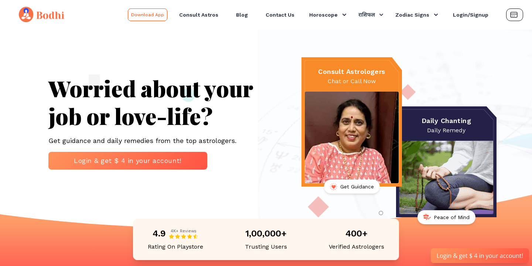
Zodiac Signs (417, 14)
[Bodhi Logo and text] (65, 15)
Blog (242, 15)
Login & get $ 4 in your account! (127, 160)
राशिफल (371, 14)
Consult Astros (198, 15)
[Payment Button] (514, 14)
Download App (147, 14)
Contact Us (280, 15)
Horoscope (328, 14)
